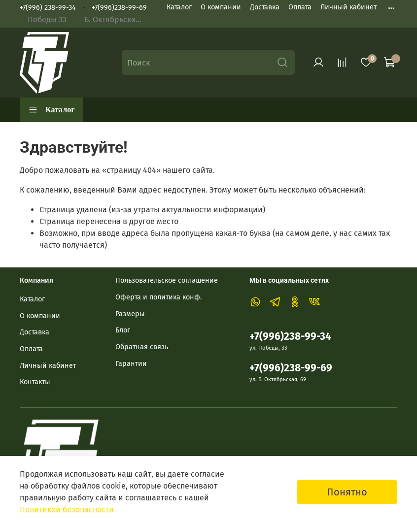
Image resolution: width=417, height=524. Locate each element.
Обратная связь (141, 347)
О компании (221, 7)
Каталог (179, 7)
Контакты (35, 382)
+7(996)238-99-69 (119, 7)
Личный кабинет (348, 7)
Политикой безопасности (67, 509)
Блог (122, 330)
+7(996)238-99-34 (290, 336)
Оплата (300, 7)
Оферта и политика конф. (158, 297)
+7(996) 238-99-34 (48, 7)
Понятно (347, 492)
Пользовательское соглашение (166, 280)
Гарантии (131, 364)
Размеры (130, 314)
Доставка (264, 7)
